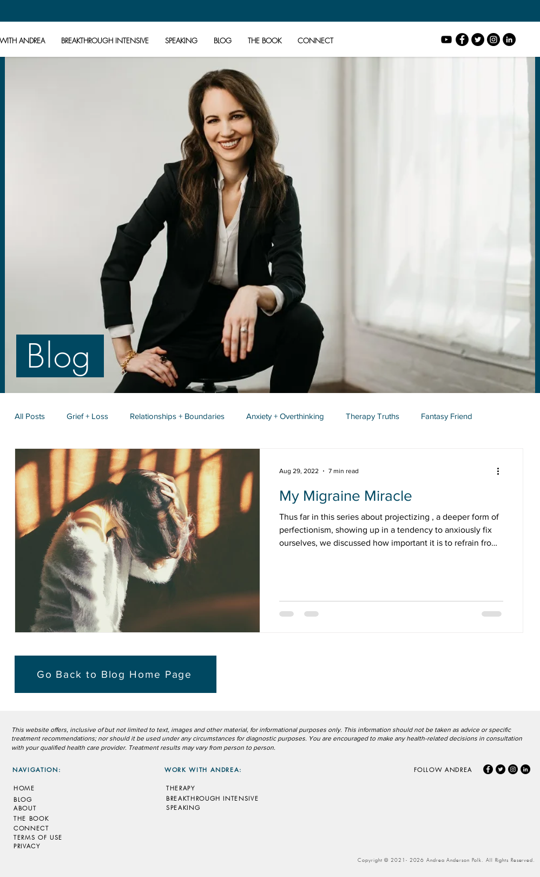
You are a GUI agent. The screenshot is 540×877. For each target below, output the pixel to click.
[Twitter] (477, 39)
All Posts (30, 416)
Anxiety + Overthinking (285, 416)
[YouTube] (446, 39)
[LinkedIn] (509, 39)
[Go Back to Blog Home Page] (115, 674)
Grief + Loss (87, 416)
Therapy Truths (372, 416)
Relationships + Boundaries (177, 416)
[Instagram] (493, 39)
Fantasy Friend (446, 416)
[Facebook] (462, 39)
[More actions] (501, 470)
